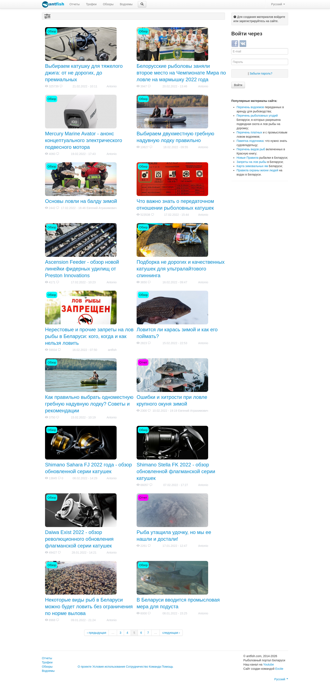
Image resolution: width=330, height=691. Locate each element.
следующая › (171, 632)
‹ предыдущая (96, 632)
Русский (278, 4)
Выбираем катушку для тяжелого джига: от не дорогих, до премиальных (84, 72)
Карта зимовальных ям (252, 166)
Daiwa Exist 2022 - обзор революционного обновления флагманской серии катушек (79, 539)
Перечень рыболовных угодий (257, 115)
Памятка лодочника (250, 140)
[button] (142, 4)
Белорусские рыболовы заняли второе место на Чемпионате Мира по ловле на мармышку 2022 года (181, 72)
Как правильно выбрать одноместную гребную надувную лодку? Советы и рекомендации (89, 403)
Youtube (268, 664)
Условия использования (108, 666)
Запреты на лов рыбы (251, 162)
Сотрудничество (137, 666)
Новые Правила (247, 157)
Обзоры (108, 4)
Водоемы (126, 4)
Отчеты (74, 4)
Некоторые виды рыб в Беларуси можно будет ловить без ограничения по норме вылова (89, 606)
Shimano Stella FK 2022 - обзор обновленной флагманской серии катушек (176, 471)
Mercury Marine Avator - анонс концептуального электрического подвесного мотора (83, 140)
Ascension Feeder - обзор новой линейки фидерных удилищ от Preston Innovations (82, 268)
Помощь (167, 666)
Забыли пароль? (261, 73)
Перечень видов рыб (251, 149)
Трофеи (91, 4)
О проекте (85, 666)
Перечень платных (249, 132)
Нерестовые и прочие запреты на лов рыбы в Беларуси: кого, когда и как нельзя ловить (89, 336)
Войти (238, 85)
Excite (279, 668)
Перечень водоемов (250, 107)
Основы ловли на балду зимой (81, 201)
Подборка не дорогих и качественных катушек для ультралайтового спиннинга (181, 268)
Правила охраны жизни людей (257, 170)
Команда (155, 666)
